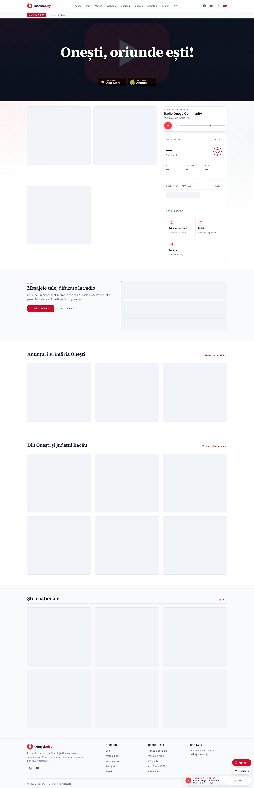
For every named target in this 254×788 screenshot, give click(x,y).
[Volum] (202, 125)
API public (153, 761)
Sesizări (125, 6)
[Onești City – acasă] (39, 5)
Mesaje (138, 6)
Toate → (219, 186)
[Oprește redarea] (247, 780)
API (176, 6)
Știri (88, 6)
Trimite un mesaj (40, 308)
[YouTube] (211, 6)
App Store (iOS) (156, 766)
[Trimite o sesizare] (241, 770)
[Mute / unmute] (176, 125)
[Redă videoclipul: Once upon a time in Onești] (127, 53)
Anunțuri (152, 6)
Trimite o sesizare (157, 750)
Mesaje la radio (156, 756)
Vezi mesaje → (68, 308)
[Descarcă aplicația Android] (142, 81)
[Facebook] (204, 6)
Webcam (111, 6)
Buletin (165, 6)
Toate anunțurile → (216, 355)
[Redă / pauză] (168, 125)
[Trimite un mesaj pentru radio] (241, 762)
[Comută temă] (218, 6)
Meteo (98, 6)
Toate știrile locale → (214, 446)
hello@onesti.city (199, 754)
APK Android (155, 771)
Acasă (78, 6)
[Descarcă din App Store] (112, 81)
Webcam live (113, 761)
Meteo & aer (112, 756)
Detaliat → (218, 139)
